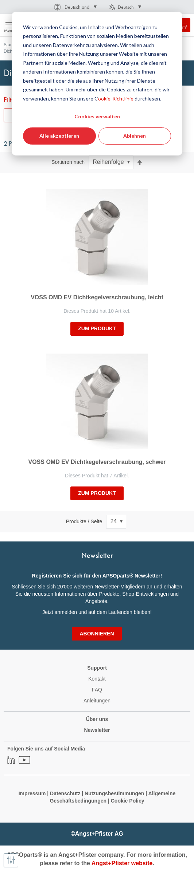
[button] (75, 7)
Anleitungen (97, 701)
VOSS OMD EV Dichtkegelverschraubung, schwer (97, 462)
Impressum (32, 793)
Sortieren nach (68, 162)
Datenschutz (65, 793)
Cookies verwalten (97, 116)
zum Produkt (97, 328)
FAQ (97, 690)
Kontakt (96, 679)
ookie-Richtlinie (116, 98)
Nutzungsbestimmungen (115, 793)
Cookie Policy (127, 801)
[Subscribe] (96, 634)
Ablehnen (134, 136)
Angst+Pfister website (122, 863)
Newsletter (97, 730)
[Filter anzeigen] (11, 860)
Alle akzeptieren (59, 136)
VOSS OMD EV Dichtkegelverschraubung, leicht (97, 297)
